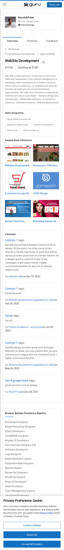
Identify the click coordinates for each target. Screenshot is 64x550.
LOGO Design (40, 193)
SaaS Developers (14, 486)
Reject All (32, 535)
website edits (16, 276)
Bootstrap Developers (16, 422)
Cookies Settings (32, 525)
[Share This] (43, 62)
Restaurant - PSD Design (46, 165)
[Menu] (4, 5)
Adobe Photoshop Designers (20, 426)
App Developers (13, 468)
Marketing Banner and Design (46, 221)
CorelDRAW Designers (17, 435)
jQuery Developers (15, 431)
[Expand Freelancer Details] (32, 29)
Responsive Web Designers (19, 463)
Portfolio (32, 40)
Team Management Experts (20, 491)
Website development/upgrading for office (32, 300)
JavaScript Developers (17, 495)
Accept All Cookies (32, 544)
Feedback (52, 40)
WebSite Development (17, 165)
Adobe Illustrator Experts (18, 458)
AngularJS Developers (17, 440)
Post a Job (54, 5)
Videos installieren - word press (25, 327)
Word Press (15, 391)
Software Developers (16, 449)
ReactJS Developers (16, 481)
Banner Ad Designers (16, 472)
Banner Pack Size (14, 221)
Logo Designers (13, 454)
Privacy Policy (46, 513)
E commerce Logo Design (18, 193)
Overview (12, 40)
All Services (12, 49)
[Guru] (32, 4)
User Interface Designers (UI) (20, 445)
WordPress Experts (15, 477)
